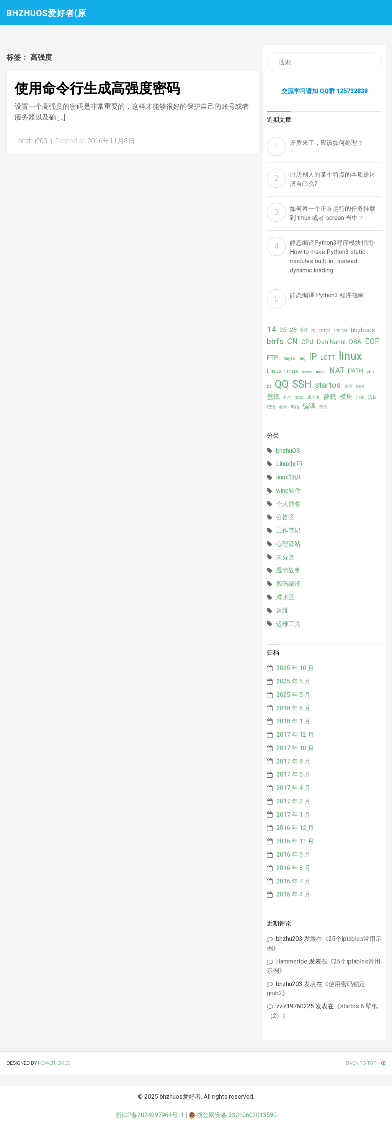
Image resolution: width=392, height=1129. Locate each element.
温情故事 (288, 570)
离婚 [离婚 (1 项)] (295, 407)
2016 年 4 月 (293, 894)
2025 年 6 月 (293, 681)
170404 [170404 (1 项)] (340, 330)
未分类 (285, 557)
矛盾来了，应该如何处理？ (326, 142)
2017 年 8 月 (293, 761)
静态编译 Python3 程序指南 (327, 295)
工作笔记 (288, 530)
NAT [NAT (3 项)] (337, 370)
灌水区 (285, 597)
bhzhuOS (288, 450)
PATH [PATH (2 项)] (355, 371)
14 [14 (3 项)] (271, 329)
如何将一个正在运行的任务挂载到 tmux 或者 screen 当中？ (333, 213)
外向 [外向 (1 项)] (287, 397)
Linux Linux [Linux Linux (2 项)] (282, 371)
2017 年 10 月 (295, 748)
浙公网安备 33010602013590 (233, 1115)
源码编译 (288, 583)
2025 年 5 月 (293, 694)
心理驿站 (288, 543)
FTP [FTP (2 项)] (272, 357)
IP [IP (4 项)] (313, 356)
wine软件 (288, 490)
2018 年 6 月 (293, 708)
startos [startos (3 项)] (328, 385)
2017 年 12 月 (295, 734)
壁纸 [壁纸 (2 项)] (273, 396)
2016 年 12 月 (295, 827)
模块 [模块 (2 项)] (346, 396)
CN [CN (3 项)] (292, 341)
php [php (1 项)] (370, 371)
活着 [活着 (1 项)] (372, 397)
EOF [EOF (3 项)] (372, 341)
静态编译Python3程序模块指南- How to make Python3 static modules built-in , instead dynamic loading (333, 256)
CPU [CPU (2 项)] (307, 342)
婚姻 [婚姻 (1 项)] (299, 397)
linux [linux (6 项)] (350, 355)
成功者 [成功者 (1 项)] (313, 397)
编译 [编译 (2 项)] (308, 406)
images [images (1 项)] (288, 358)
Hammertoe (291, 961)
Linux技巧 (289, 463)
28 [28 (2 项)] (293, 330)
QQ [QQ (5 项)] (282, 384)
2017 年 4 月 (293, 787)
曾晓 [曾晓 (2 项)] (329, 396)
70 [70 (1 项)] (312, 330)
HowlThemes (54, 1063)
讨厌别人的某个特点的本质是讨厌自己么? (333, 179)
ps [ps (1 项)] (269, 386)
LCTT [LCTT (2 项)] (327, 357)
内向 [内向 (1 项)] (360, 386)
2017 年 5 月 (293, 774)
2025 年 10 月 (295, 668)
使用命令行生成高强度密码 (97, 88)
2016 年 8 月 (293, 868)
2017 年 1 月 (293, 814)
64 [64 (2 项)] (303, 330)
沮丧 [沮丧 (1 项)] (360, 397)
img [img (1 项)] (302, 358)
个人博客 (288, 504)
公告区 (285, 517)
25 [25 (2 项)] (282, 330)
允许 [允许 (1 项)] (348, 386)
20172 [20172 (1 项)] (324, 330)
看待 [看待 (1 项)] (283, 407)
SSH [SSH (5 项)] (302, 384)
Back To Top (365, 1063)
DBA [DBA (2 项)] (355, 342)
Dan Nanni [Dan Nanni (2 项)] (331, 342)
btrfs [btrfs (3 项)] (275, 341)
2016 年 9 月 (293, 854)
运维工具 (288, 624)
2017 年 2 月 (293, 801)
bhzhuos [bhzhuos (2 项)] (363, 330)
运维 (282, 610)
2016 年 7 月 (293, 881)
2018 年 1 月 (293, 721)
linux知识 (288, 477)
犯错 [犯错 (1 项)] (271, 407)
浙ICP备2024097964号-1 (149, 1115)
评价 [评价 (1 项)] (323, 407)
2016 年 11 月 (295, 841)
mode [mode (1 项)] (321, 371)
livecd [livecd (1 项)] (307, 371)
